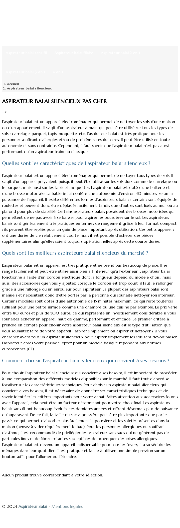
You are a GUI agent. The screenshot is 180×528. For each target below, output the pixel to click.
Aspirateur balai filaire (73, 53)
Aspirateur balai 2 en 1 (120, 53)
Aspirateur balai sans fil (26, 53)
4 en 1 (58, 72)
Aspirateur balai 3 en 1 (25, 72)
